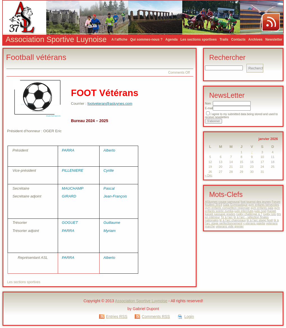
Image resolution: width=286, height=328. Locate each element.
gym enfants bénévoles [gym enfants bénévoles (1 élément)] (263, 204)
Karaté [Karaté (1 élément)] (271, 211)
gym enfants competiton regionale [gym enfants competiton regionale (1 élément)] (227, 208)
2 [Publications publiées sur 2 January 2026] (252, 152)
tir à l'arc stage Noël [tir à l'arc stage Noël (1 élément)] (260, 220)
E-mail (209, 108)
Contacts (238, 39)
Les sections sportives (199, 39)
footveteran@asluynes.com (109, 103)
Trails (224, 39)
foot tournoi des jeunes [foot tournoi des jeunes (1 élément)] (256, 201)
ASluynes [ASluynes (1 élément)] (211, 201)
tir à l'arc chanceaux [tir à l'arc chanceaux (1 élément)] (232, 220)
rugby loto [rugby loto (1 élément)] (269, 214)
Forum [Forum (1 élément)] (276, 201)
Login (189, 316)
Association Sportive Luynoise (56, 39)
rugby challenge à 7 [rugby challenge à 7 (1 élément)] (249, 214)
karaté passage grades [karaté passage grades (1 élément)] (220, 214)
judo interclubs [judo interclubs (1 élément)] (244, 211)
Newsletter (273, 39)
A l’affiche (119, 39)
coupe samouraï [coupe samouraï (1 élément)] (229, 201)
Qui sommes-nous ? (146, 39)
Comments (156, 316)
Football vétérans (36, 57)
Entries (116, 316)
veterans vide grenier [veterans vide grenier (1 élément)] (230, 226)
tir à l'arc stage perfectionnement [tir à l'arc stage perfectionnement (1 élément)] (242, 221)
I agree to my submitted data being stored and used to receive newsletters (241, 116)
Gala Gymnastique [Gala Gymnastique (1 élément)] (235, 204)
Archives (255, 39)
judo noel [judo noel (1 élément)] (260, 211)
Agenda (171, 39)
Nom (208, 103)
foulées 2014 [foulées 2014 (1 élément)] (213, 204)
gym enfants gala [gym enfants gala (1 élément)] (262, 208)
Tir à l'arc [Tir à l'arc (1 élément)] (227, 217)
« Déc (208, 175)
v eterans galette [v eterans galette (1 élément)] (254, 223)
